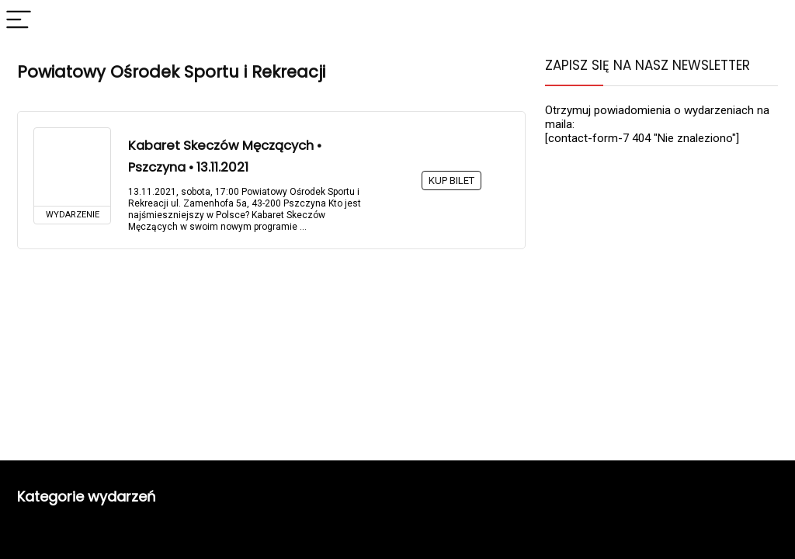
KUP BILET (451, 180)
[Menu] (18, 20)
